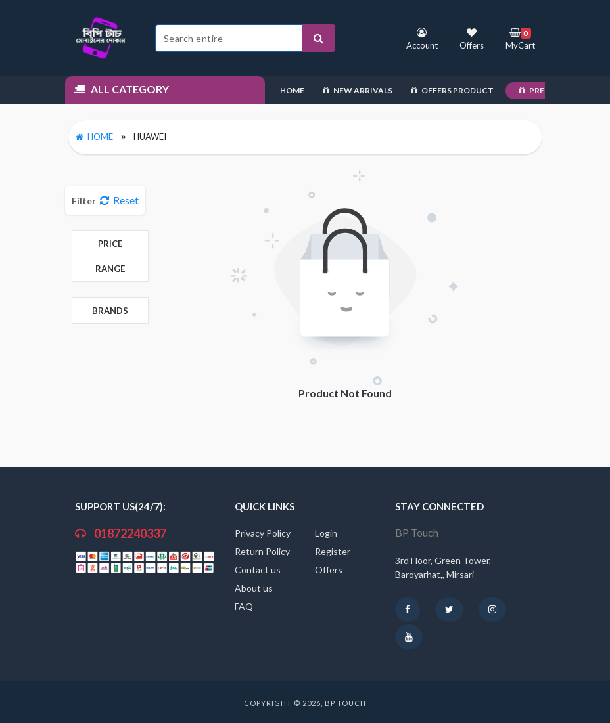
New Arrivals (357, 90)
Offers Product (452, 90)
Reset (119, 200)
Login (326, 532)
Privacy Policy (263, 532)
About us (254, 588)
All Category (121, 89)
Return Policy (262, 551)
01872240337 (120, 533)
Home (292, 90)
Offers (328, 569)
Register (332, 551)
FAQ (244, 606)
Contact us (258, 569)
